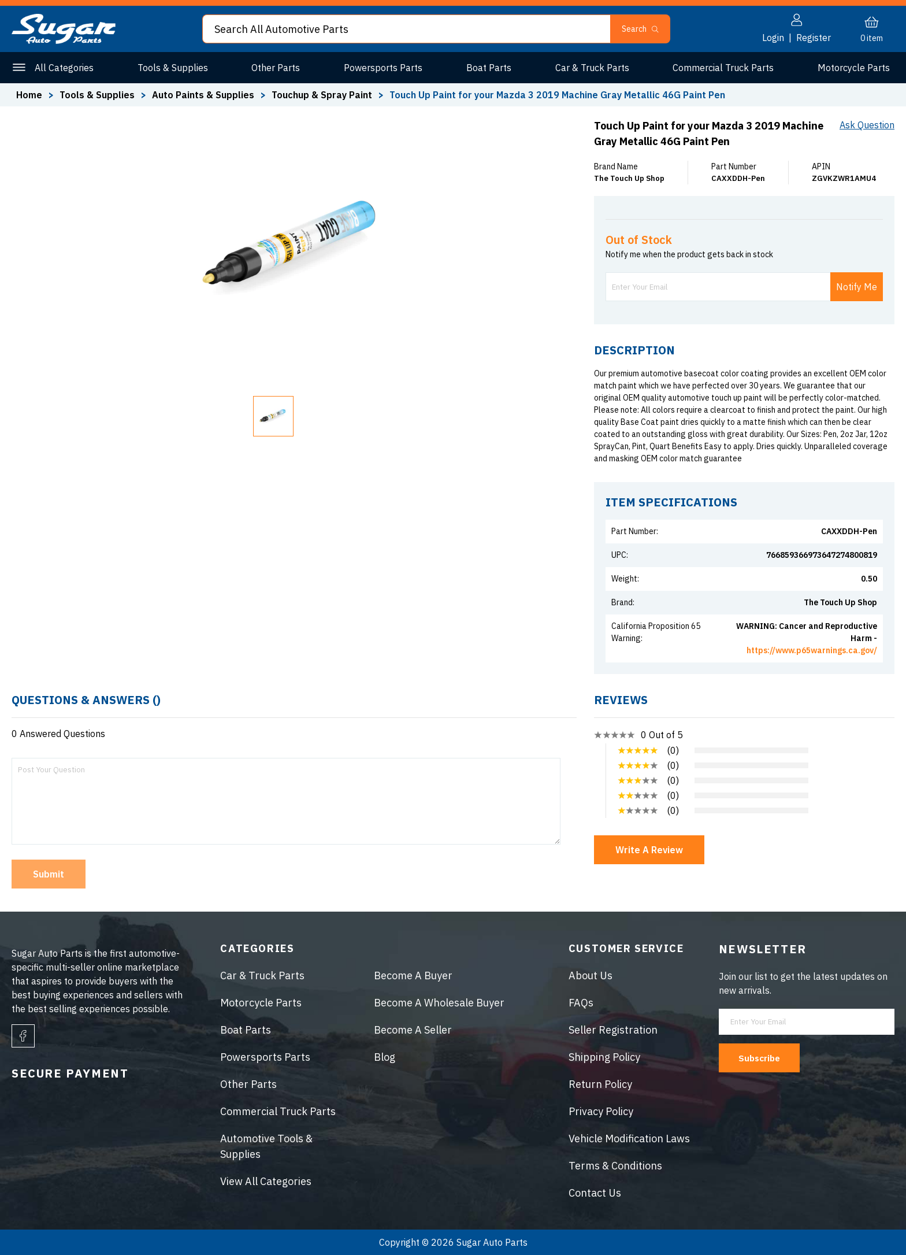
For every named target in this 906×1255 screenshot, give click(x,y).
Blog (384, 1057)
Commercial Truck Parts (723, 67)
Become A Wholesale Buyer (439, 1002)
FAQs (581, 1002)
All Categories (64, 67)
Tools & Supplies (173, 67)
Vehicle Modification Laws (629, 1138)
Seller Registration (613, 1029)
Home (29, 95)
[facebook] (23, 1035)
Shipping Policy (604, 1057)
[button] (273, 416)
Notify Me (856, 287)
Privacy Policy (601, 1111)
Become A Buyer (413, 975)
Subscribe (762, 1058)
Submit (48, 874)
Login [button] (773, 37)
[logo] (64, 40)
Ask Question (867, 125)
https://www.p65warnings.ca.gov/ (812, 650)
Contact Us (595, 1193)
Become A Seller (413, 1029)
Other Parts (275, 67)
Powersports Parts (383, 67)
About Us (590, 975)
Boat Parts (488, 67)
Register (813, 37)
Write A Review (649, 850)
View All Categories (265, 1181)
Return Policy (600, 1084)
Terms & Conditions (615, 1165)
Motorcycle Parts (854, 67)
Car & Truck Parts (592, 67)
